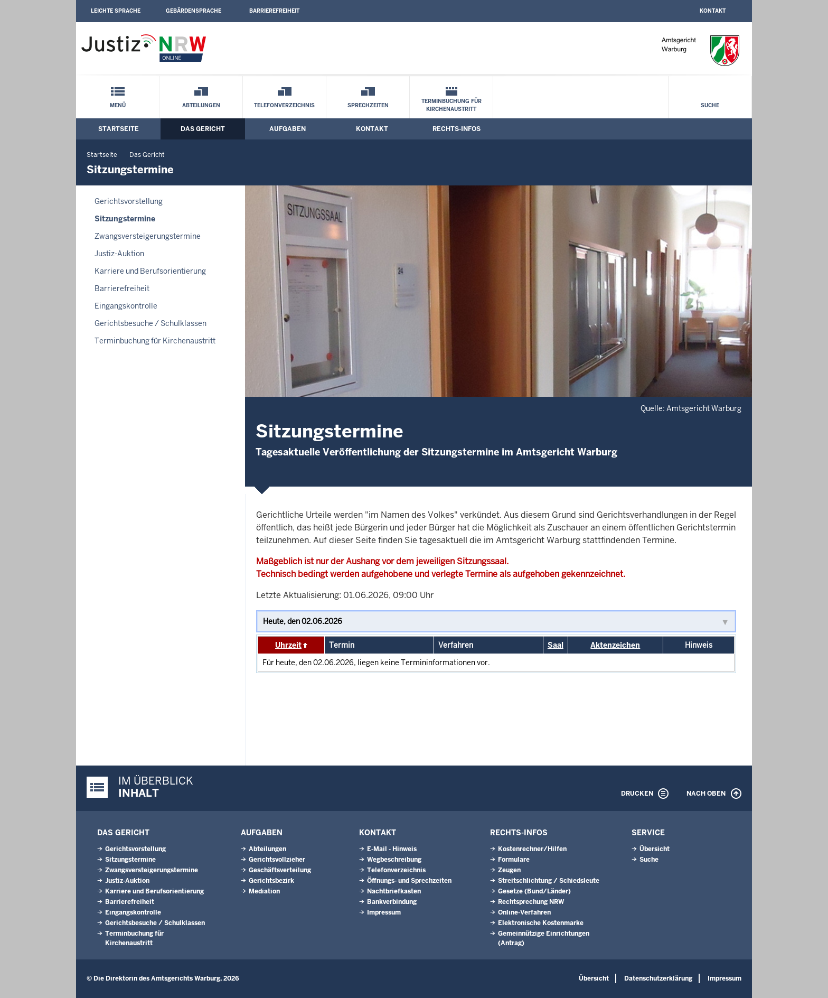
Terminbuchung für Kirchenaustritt (451, 105)
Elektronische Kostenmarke (541, 923)
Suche (710, 105)
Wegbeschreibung (394, 859)
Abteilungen (201, 105)
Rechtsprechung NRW (531, 902)
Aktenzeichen (615, 645)
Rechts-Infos (456, 129)
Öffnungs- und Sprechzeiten (409, 880)
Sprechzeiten (368, 105)
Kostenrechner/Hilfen (532, 849)
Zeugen (509, 870)
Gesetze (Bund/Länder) (534, 891)
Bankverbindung (392, 902)
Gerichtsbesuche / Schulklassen (150, 323)
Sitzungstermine (125, 218)
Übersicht (654, 849)
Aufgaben (287, 129)
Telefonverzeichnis (284, 105)
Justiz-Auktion (119, 253)
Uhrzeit (288, 645)
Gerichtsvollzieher (277, 859)
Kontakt (713, 10)
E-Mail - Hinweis (392, 849)
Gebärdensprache (193, 10)
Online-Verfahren (524, 912)
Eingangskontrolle (126, 306)
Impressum (384, 912)
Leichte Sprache (115, 10)
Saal (555, 645)
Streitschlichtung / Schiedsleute (548, 880)
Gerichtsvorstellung (129, 201)
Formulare (514, 859)
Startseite (118, 129)
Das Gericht (203, 129)
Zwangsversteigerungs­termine (148, 236)
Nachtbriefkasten (394, 891)
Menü (118, 105)
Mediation (264, 891)
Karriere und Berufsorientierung (150, 271)
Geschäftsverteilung (280, 870)
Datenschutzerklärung (658, 978)
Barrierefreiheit (274, 10)
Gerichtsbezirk (271, 880)
